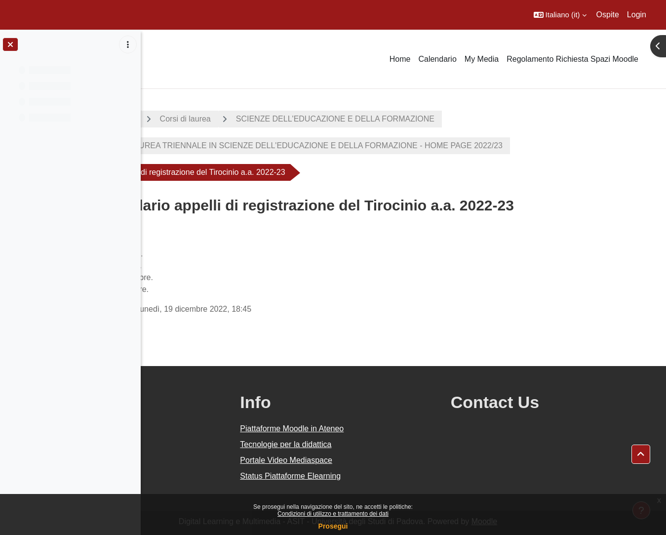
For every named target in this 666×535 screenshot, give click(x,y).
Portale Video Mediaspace (373, 460)
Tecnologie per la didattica (373, 444)
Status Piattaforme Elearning (377, 476)
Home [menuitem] (400, 59)
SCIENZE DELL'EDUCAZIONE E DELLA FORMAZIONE (419, 119)
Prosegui (333, 526)
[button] (560, 15)
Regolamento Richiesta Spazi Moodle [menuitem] (572, 59)
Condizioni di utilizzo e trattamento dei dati (333, 513)
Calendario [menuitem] (437, 59)
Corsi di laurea (269, 119)
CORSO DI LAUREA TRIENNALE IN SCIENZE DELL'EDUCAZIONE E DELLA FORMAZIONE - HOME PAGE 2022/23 (378, 145)
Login (636, 14)
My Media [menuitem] (482, 59)
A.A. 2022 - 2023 (189, 119)
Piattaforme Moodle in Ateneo (379, 428)
